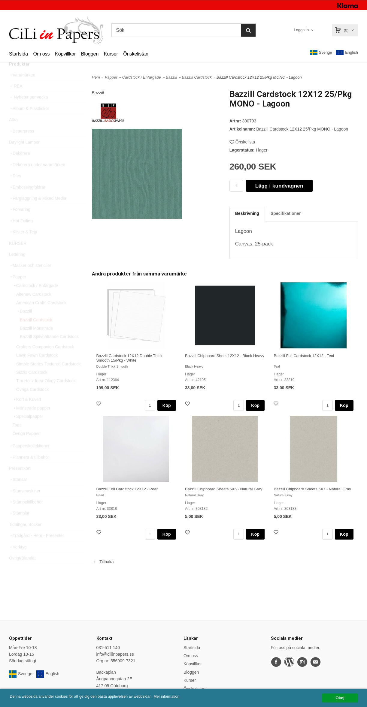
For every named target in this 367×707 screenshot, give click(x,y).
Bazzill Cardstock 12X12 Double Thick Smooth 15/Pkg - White (129, 358)
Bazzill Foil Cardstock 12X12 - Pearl (127, 489)
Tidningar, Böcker (25, 537)
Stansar (18, 492)
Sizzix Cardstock (31, 385)
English (347, 52)
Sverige (321, 52)
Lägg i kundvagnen (279, 186)
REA (16, 98)
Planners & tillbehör (29, 470)
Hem (96, 77)
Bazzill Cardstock (36, 332)
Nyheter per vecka (28, 109)
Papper (17, 289)
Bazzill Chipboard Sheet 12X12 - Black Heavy (224, 355)
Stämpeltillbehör (26, 514)
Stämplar (19, 525)
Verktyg (18, 559)
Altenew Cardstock (33, 307)
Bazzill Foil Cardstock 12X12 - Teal (304, 355)
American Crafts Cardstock (41, 315)
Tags (17, 437)
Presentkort (20, 481)
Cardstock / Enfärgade (35, 298)
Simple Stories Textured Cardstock (48, 376)
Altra (13, 132)
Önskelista (242, 142)
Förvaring (19, 222)
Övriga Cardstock (32, 402)
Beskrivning (247, 213)
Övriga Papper (26, 446)
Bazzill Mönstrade (36, 340)
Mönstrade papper (31, 420)
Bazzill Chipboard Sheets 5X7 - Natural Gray (312, 489)
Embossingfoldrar (27, 199)
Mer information (182, 696)
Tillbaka (103, 561)
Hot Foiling (21, 233)
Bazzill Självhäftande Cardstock (49, 349)
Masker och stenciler (30, 278)
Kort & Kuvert (27, 412)
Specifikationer (286, 213)
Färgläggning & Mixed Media (37, 211)
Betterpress (21, 143)
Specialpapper (28, 429)
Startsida (18, 53)
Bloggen (90, 53)
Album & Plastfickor (29, 121)
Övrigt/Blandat (22, 570)
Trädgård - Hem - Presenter (36, 548)
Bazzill (24, 323)
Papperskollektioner (29, 458)
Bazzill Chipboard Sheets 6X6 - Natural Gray (223, 489)
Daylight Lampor (24, 154)
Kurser (111, 53)
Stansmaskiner (25, 503)
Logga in (301, 30)
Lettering (17, 267)
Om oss (41, 53)
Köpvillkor (65, 53)
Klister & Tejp (23, 244)
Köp (166, 405)
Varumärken (22, 87)
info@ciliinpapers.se (115, 654)
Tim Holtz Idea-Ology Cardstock (46, 393)
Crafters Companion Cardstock (45, 359)
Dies (15, 188)
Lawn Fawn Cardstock (37, 368)
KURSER (17, 256)
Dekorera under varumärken (37, 177)
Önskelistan (135, 53)
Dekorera (19, 166)
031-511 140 (108, 647)
